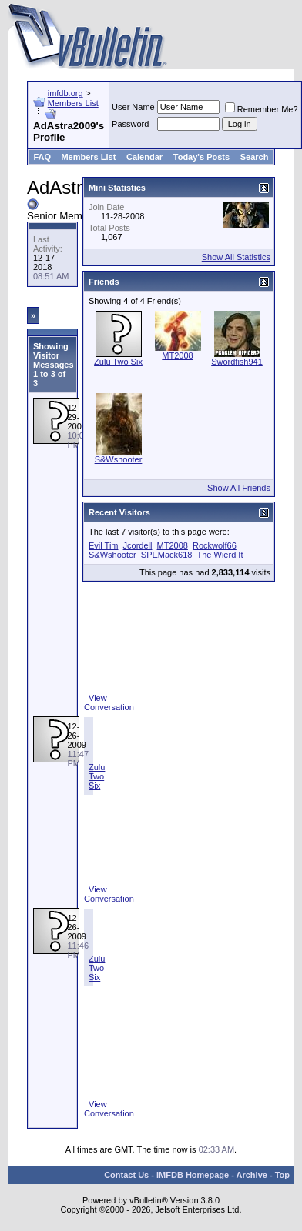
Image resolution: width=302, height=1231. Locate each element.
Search (254, 157)
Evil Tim (104, 545)
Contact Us (126, 1174)
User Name (133, 107)
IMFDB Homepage (192, 1174)
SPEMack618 (167, 554)
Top (282, 1174)
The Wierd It (220, 554)
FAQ (42, 157)
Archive (252, 1174)
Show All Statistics (236, 257)
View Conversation (109, 702)
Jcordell (138, 545)
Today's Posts (201, 157)
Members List (73, 103)
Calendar (144, 157)
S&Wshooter (119, 459)
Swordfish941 (237, 361)
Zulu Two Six (97, 776)
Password (130, 123)
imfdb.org (65, 93)
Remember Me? (261, 109)
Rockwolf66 (215, 545)
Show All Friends (238, 487)
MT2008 (177, 355)
